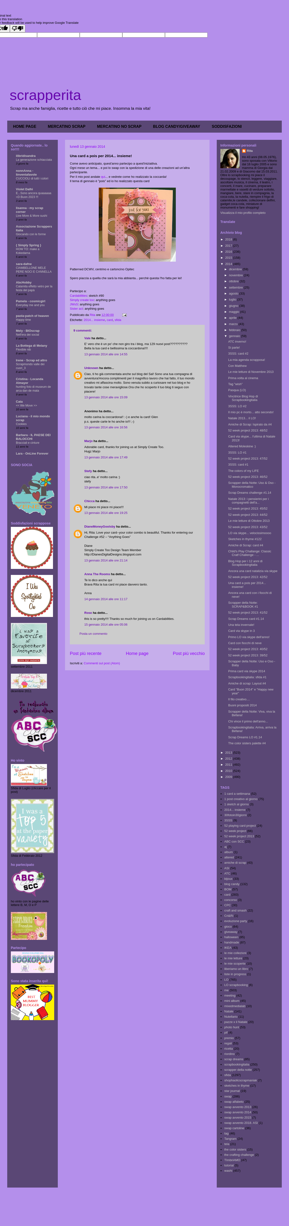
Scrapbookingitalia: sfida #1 (247, 677)
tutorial (229, 1165)
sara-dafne (24, 264)
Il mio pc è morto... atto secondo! (251, 412)
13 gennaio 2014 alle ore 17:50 (105, 487)
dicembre (236, 269)
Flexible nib (23, 349)
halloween (231, 937)
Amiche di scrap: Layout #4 (247, 683)
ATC (227, 873)
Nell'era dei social (27, 334)
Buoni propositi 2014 (242, 705)
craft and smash (235, 910)
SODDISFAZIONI (227, 126)
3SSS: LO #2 (237, 406)
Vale (87, 338)
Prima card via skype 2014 (246, 671)
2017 (229, 245)
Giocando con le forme (31, 234)
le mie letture (233, 958)
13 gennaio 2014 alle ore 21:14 (105, 560)
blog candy (231, 884)
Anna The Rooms (97, 574)
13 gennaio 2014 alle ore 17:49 (105, 457)
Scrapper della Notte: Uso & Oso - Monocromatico (252, 484)
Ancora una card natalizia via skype (252, 571)
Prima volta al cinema (243, 378)
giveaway (230, 932)
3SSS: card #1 (238, 464)
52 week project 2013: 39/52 (247, 655)
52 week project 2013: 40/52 (247, 649)
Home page (137, 653)
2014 (229, 264)
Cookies (21, 424)
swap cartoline (234, 1128)
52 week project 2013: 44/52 (247, 515)
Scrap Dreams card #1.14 (246, 619)
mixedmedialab (234, 1006)
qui (103, 177)
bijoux (228, 879)
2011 (229, 764)
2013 (229, 752)
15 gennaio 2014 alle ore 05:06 (105, 624)
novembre (236, 275)
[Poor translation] (17, 28)
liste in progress (235, 974)
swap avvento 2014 (237, 1112)
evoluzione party (235, 921)
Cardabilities (78, 295)
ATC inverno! (237, 341)
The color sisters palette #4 (247, 743)
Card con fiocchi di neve (245, 643)
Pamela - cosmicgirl (30, 301)
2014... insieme (94, 320)
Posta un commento (93, 633)
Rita (250, 151)
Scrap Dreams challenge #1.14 (249, 492)
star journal (232, 1091)
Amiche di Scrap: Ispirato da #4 (250, 424)
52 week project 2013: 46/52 (247, 477)
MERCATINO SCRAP (66, 126)
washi (228, 1170)
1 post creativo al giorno (240, 799)
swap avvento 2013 (237, 1107)
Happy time (23, 319)
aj (225, 847)
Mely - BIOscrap (27, 331)
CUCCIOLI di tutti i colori (32, 178)
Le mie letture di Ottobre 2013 (248, 521)
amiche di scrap (235, 862)
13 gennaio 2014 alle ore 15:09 (105, 397)
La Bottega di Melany (31, 345)
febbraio (235, 330)
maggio (234, 312)
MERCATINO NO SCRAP (119, 126)
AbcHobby (24, 282)
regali (228, 1043)
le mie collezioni (235, 953)
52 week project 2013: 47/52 (247, 458)
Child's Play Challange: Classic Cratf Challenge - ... (249, 553)
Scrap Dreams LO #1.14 (245, 737)
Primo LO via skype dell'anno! (248, 637)
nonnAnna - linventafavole (26, 172)
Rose (88, 613)
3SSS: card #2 (238, 353)
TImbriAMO (232, 1160)
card (110, 320)
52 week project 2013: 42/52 (247, 577)
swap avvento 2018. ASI (241, 1123)
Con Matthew (237, 366)
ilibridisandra (26, 156)
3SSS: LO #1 (237, 452)
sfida (118, 320)
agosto (234, 293)
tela (226, 1144)
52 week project (235, 831)
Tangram (230, 1138)
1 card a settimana (237, 793)
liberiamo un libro (236, 969)
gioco (228, 926)
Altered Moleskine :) (242, 446)
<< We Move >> (26, 405)
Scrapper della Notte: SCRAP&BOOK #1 (243, 604)
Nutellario (230, 1016)
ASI (226, 868)
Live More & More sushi (31, 215)
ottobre (234, 281)
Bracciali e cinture (27, 442)
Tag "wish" (235, 384)
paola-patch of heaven (32, 316)
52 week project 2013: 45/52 (247, 508)
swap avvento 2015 (237, 1117)
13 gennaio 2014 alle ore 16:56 (105, 427)
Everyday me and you (30, 305)
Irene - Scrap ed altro (31, 360)
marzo (234, 324)
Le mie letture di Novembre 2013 (251, 372)
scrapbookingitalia (236, 1064)
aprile (233, 318)
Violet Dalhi (24, 189)
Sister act (76, 308)
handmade (231, 942)
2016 (229, 251)
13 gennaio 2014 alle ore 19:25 (105, 513)
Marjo (88, 441)
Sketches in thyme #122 (245, 539)
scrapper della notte (238, 1070)
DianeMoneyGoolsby (99, 526)
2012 (229, 758)
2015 (229, 257)
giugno (234, 306)
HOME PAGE (24, 126)
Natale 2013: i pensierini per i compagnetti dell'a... (248, 501)
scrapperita (45, 95)
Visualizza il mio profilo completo (243, 213)
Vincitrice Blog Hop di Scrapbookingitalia (243, 398)
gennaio (235, 336)
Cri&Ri (228, 916)
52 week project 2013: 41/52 (247, 612)
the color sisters (235, 1149)
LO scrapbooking (236, 985)
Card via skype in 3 (241, 631)
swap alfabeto (233, 1101)
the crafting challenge (239, 1155)
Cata (19, 401)
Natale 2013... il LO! (242, 418)
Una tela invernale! (241, 625)
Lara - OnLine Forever (32, 453)
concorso (230, 900)
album (228, 852)
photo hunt (231, 1027)
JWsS (74, 304)
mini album (231, 1001)
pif (226, 1032)
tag (226, 1133)
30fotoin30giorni (235, 815)
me (226, 990)
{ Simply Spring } (28, 245)
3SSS (228, 820)
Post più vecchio (189, 653)
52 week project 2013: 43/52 (247, 527)
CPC (227, 905)
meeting (229, 995)
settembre (236, 287)
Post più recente (85, 653)
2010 (229, 771)
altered (229, 857)
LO (226, 979)
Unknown (91, 368)
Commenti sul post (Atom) (102, 663)
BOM (227, 889)
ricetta (228, 1048)
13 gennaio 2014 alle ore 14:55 (105, 354)
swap (227, 1096)
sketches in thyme (236, 1085)
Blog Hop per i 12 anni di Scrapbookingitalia (245, 563)
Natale (228, 1011)
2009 (229, 777)
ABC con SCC (234, 841)
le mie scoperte (234, 963)
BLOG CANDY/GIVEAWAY (176, 126)
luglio (233, 299)
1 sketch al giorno (236, 804)
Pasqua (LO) (237, 390)
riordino (229, 1054)
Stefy (88, 471)
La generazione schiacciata (34, 159)
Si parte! (234, 347)
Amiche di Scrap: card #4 (245, 545)
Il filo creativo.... (239, 699)
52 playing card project (240, 825)
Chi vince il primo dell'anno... (248, 721)
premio (229, 1038)
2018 (229, 239)
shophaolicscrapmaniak (240, 1080)
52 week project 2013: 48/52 (247, 430)
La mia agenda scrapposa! (246, 360)
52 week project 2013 (239, 836)
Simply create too (82, 300)
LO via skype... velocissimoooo (249, 533)
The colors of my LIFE (243, 471)
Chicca (89, 501)
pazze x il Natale (235, 1022)
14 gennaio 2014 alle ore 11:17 (105, 599)
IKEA (227, 947)
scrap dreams (233, 1059)
